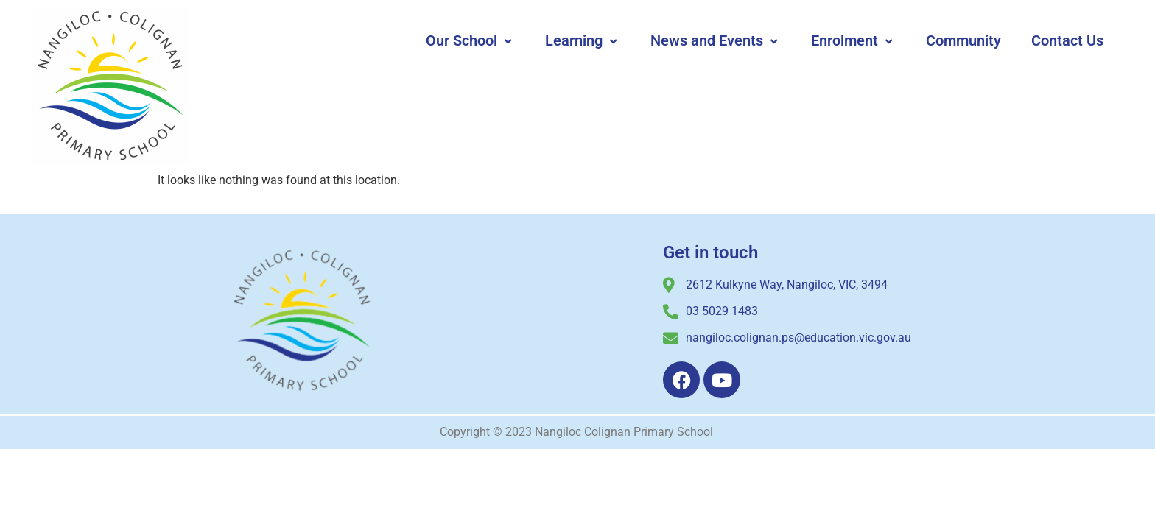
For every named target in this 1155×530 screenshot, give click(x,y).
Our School (470, 40)
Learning (582, 40)
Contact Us (1067, 40)
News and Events (715, 40)
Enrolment (853, 40)
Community (963, 40)
